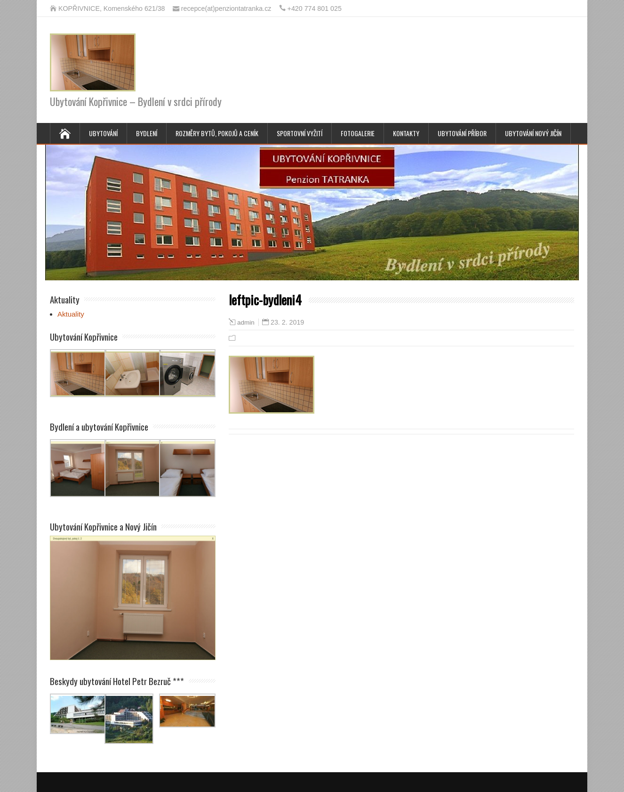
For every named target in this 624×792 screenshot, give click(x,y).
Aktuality (70, 314)
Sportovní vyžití (299, 133)
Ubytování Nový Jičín (533, 133)
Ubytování (103, 133)
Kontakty (406, 133)
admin (246, 322)
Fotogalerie (358, 133)
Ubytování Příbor (462, 133)
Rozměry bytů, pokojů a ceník (217, 133)
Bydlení (146, 133)
